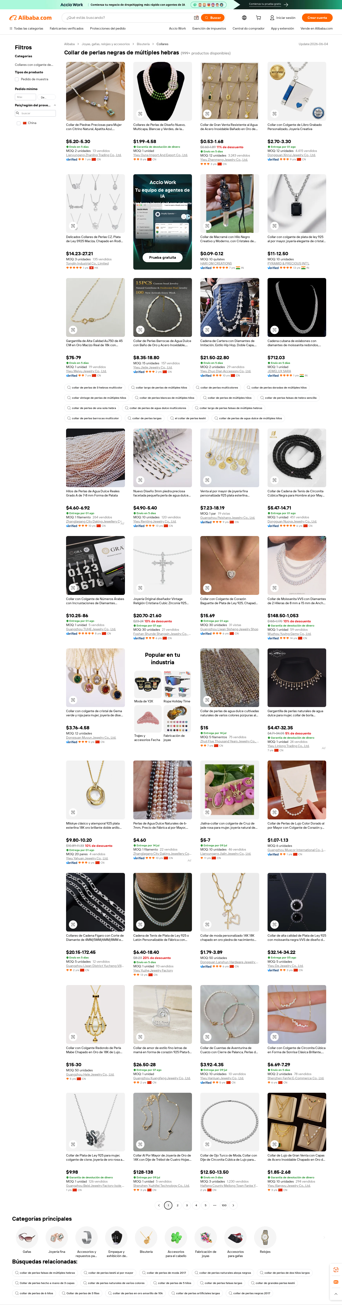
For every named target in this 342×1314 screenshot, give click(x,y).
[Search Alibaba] (128, 17)
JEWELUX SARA (279, 371)
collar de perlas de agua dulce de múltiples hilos (248, 418)
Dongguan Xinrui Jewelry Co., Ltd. (292, 155)
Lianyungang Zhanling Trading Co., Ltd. (93, 155)
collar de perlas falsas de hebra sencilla (288, 398)
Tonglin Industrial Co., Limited (87, 263)
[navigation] (35, 625)
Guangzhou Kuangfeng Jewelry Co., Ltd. (162, 1078)
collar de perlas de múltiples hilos (227, 398)
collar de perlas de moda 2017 (164, 1273)
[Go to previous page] (159, 1205)
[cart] (259, 18)
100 (224, 1205)
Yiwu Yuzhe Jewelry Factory (153, 970)
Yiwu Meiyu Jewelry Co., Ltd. (86, 371)
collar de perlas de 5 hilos (172, 1283)
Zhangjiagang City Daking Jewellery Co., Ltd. (95, 521)
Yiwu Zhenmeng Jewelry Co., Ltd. (224, 159)
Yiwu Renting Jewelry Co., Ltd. (154, 521)
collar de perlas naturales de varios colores (113, 1283)
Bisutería (143, 44)
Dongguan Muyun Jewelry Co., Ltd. (91, 737)
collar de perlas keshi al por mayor (108, 1273)
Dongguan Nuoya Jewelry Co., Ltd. (292, 521)
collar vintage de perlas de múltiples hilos (96, 398)
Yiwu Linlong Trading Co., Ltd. (288, 746)
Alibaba (69, 44)
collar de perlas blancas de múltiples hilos (164, 398)
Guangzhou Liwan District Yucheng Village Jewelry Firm (95, 966)
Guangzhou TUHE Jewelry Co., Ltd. (91, 629)
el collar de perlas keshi (188, 418)
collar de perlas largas (144, 418)
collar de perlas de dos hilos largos (285, 1273)
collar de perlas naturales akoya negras (223, 1273)
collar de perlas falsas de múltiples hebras (45, 1273)
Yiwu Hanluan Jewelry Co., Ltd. (222, 1078)
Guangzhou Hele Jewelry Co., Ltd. (90, 1074)
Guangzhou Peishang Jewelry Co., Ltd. (227, 518)
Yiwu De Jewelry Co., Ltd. (285, 966)
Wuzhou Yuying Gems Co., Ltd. (289, 634)
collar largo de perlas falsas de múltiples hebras (228, 408)
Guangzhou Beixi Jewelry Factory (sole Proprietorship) (95, 1185)
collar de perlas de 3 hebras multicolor (94, 387)
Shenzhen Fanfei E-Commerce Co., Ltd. (296, 1078)
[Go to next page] (233, 1205)
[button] (196, 17)
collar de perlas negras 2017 (249, 1293)
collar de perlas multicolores (217, 387)
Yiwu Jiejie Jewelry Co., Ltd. (152, 367)
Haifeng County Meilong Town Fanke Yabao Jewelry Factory (229, 1185)
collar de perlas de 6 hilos (34, 1293)
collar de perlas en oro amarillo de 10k (135, 1293)
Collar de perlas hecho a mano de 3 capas (44, 1283)
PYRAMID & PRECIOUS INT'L (288, 263)
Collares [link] (162, 44)
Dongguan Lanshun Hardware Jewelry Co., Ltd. (229, 962)
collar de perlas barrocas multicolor (93, 418)
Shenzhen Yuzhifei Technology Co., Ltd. (161, 1185)
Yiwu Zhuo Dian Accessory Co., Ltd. (225, 371)
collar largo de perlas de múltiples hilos (159, 387)
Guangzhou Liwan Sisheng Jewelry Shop (229, 629)
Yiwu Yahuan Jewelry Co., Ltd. (87, 858)
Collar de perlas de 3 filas (80, 1293)
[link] (336, 1270)
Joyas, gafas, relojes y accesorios (106, 44)
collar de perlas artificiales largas (195, 1293)
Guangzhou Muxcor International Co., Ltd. (297, 850)
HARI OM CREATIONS (216, 263)
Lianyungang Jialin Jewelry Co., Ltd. (225, 853)
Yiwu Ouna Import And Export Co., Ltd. (160, 155)
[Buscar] (213, 17)
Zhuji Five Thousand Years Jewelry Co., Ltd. (229, 741)
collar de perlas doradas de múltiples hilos (277, 387)
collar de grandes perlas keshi (273, 1283)
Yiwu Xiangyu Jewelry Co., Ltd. (289, 1185)
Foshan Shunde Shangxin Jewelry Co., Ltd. (162, 634)
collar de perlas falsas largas (221, 1283)
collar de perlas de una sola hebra (91, 408)
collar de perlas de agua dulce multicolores (155, 408)
